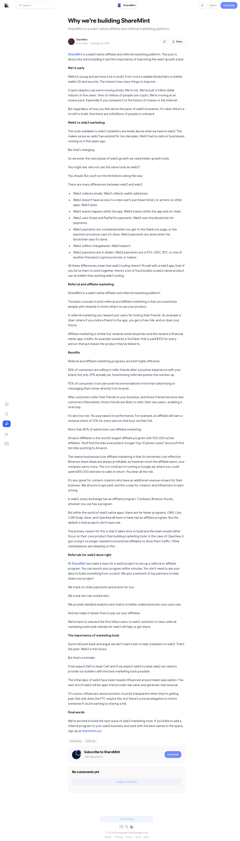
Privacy (129, 837)
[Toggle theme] (202, 5)
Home (146, 837)
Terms (138, 837)
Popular (108, 837)
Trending (118, 837)
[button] (36, 5)
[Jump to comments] (164, 41)
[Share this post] (177, 41)
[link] (126, 5)
